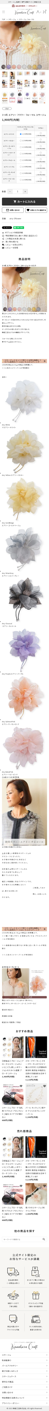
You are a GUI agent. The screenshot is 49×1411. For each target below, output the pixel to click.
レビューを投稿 (10, 247)
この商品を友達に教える (13, 238)
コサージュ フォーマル (26, 19)
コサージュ (12, 19)
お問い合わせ (13, 210)
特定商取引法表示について (13, 1397)
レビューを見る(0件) (12, 244)
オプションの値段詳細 (12, 232)
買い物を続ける (10, 241)
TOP (3, 19)
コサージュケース (9, 1376)
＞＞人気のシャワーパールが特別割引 (15, 368)
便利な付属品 (7, 1381)
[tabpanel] (24, 45)
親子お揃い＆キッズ (10, 1371)
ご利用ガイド (7, 1387)
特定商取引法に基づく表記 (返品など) (19, 235)
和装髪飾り (6, 1360)
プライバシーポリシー (11, 1403)
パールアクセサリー (10, 1365)
